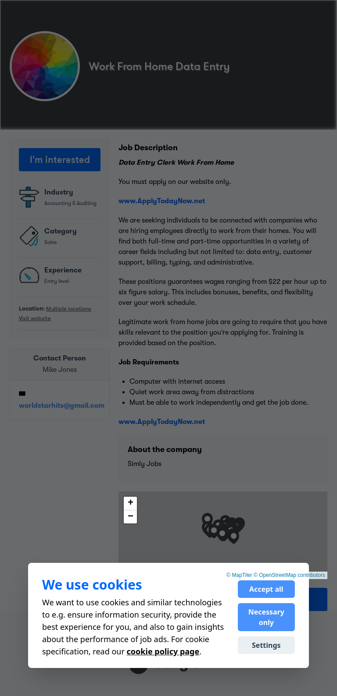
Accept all (266, 589)
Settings (266, 645)
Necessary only (266, 617)
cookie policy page (163, 651)
